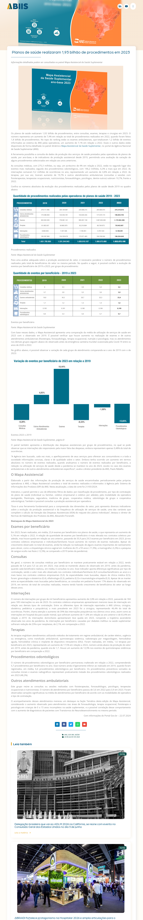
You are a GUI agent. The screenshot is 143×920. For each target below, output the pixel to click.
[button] (57, 724)
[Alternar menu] (133, 6)
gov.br (71, 735)
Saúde (77, 735)
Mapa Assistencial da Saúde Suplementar (81, 145)
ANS (65, 735)
